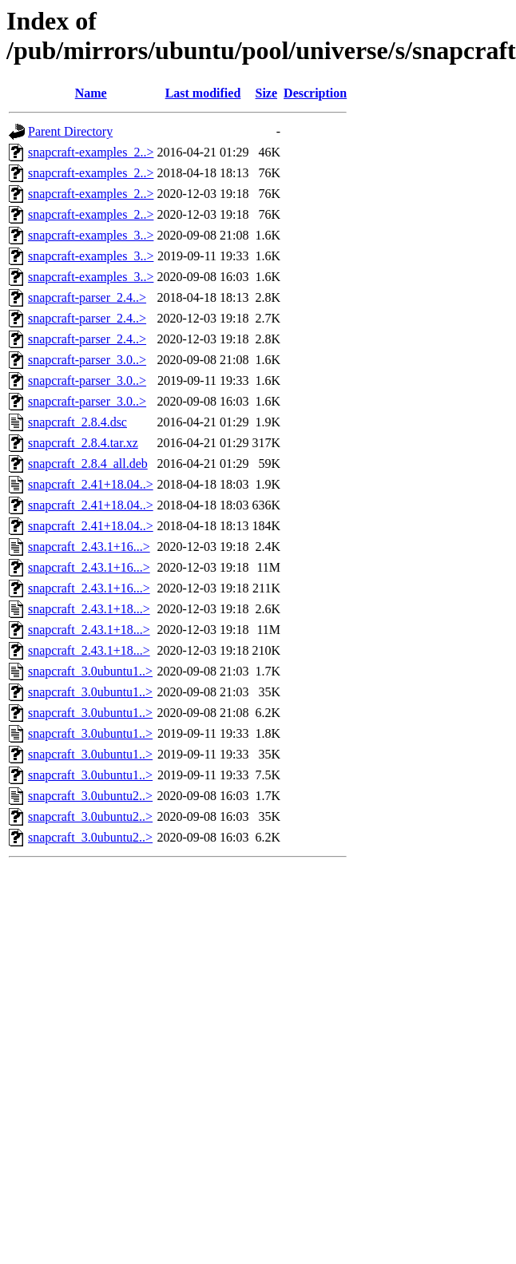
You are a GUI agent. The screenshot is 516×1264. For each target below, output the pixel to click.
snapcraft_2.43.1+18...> (89, 609)
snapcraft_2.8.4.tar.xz (83, 443)
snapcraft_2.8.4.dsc (77, 422)
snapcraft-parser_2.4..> (87, 297)
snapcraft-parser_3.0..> (87, 360)
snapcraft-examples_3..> (90, 235)
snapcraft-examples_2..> (90, 152)
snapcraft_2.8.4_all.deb (88, 463)
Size (267, 93)
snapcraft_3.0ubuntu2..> (90, 795)
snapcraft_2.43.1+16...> (89, 546)
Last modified (203, 93)
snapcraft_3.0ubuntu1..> (90, 671)
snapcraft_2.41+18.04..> (90, 484)
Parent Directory (70, 131)
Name (91, 93)
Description (315, 93)
